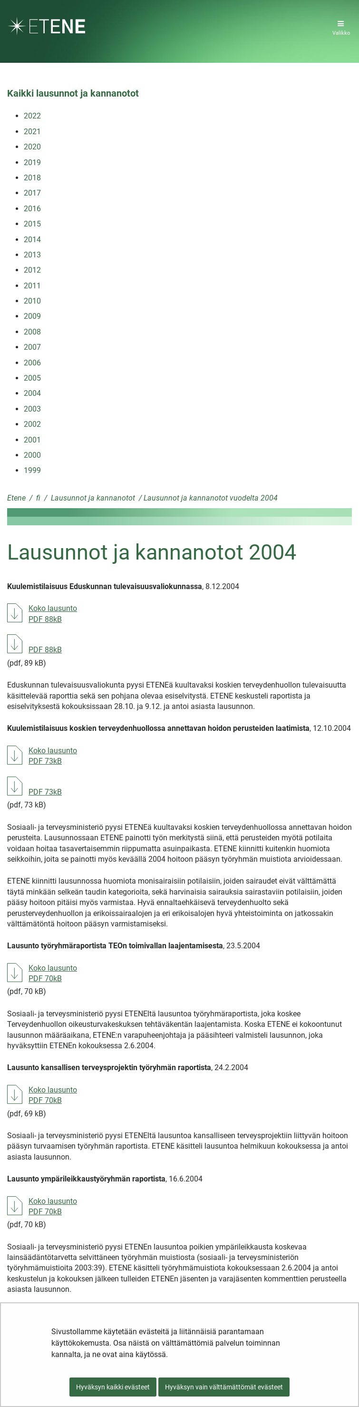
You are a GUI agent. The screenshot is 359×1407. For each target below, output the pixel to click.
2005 (32, 378)
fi (37, 497)
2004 (32, 393)
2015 (32, 223)
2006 (32, 362)
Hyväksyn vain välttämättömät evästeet (224, 1387)
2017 (32, 192)
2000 (32, 455)
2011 (32, 285)
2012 (32, 270)
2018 (32, 177)
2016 (32, 208)
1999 (32, 470)
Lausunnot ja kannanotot (92, 497)
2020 (32, 146)
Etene (16, 497)
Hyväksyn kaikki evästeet (113, 1387)
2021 (32, 131)
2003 (32, 408)
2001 (32, 439)
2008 (32, 331)
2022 (32, 115)
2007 (32, 347)
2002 (32, 424)
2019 (32, 162)
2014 (32, 239)
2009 (32, 316)
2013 (32, 254)
